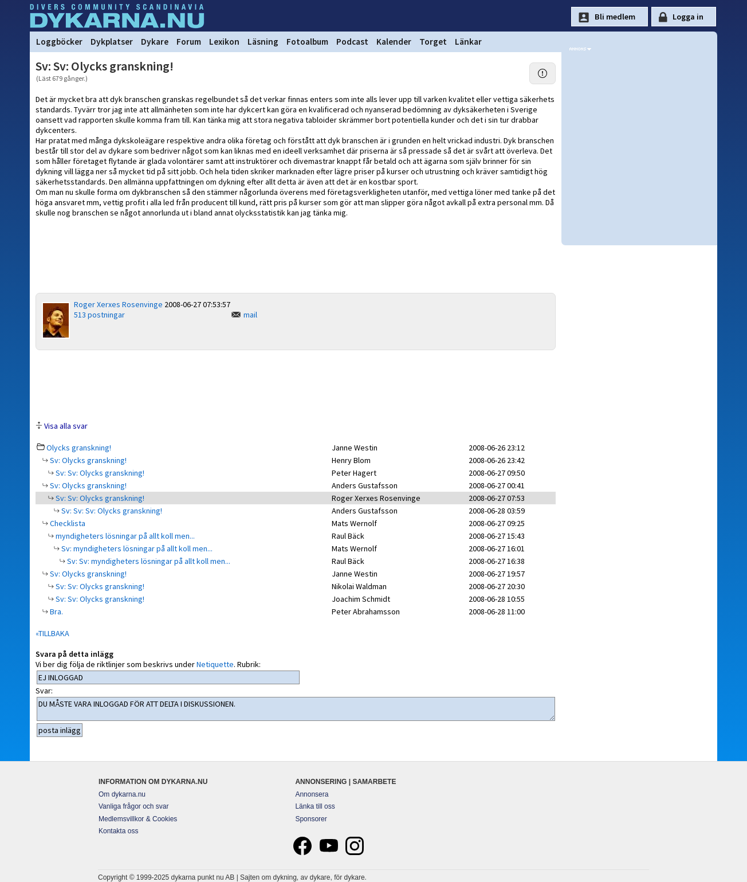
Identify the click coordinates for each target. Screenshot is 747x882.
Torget (433, 41)
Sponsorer (311, 819)
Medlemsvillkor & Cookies (138, 819)
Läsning (262, 41)
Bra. (55, 611)
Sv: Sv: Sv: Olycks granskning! (111, 510)
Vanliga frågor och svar (134, 806)
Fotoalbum (307, 41)
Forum (188, 41)
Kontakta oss (118, 831)
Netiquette (215, 664)
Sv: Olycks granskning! (87, 460)
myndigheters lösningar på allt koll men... (124, 536)
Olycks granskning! (78, 447)
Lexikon (224, 41)
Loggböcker (59, 41)
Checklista (66, 523)
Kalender (393, 41)
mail (250, 314)
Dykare (154, 41)
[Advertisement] (295, 384)
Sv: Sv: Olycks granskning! (99, 473)
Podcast (352, 41)
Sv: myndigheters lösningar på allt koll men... (136, 548)
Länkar (468, 41)
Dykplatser (112, 41)
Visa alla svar (66, 426)
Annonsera (311, 794)
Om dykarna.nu (122, 794)
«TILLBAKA (52, 633)
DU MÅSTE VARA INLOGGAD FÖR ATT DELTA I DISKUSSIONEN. (296, 709)
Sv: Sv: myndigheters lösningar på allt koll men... (147, 561)
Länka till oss (315, 806)
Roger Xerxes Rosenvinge (118, 304)
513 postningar (99, 314)
